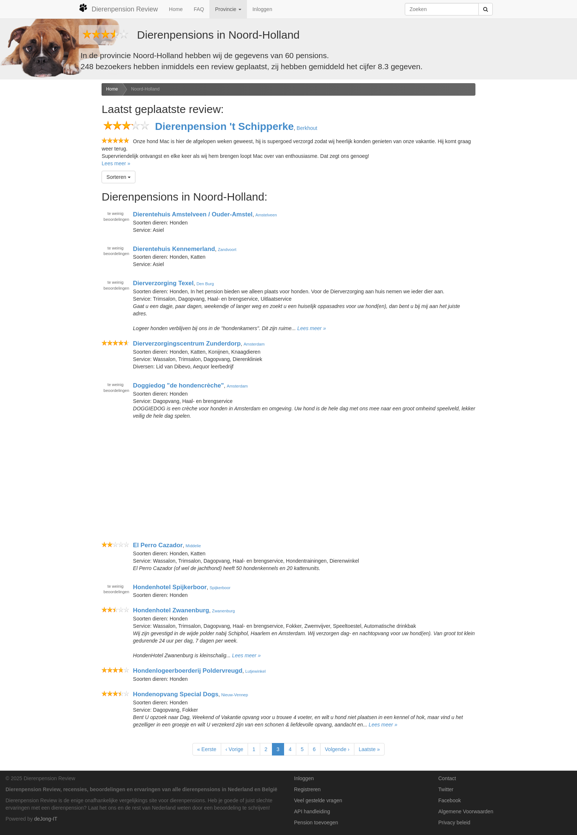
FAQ (199, 9)
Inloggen (262, 9)
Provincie (228, 9)
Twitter (445, 789)
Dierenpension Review (118, 8)
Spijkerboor (220, 587)
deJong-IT (45, 819)
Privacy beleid (454, 822)
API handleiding (312, 811)
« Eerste (206, 749)
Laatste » (369, 749)
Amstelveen (266, 215)
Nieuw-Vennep (234, 695)
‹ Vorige (234, 749)
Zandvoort (227, 249)
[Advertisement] (48, 199)
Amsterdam (254, 344)
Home (176, 9)
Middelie (193, 546)
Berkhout (307, 128)
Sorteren (118, 177)
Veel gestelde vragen (318, 800)
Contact (447, 778)
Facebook (449, 800)
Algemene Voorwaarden (465, 811)
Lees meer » (116, 163)
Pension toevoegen (316, 822)
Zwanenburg (223, 611)
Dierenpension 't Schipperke (224, 126)
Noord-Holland (145, 89)
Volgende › (337, 749)
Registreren (307, 789)
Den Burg (205, 284)
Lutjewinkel (255, 671)
